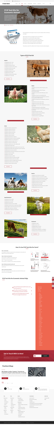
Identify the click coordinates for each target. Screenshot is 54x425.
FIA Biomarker (6, 406)
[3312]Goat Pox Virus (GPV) (8, 202)
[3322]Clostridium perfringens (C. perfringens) (39, 229)
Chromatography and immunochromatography (35, 403)
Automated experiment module (33, 407)
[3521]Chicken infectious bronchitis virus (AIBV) (11, 157)
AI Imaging (30, 400)
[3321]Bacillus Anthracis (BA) (36, 227)
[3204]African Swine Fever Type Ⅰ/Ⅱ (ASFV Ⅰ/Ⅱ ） (39, 95)
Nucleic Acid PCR (31, 398)
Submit (45, 355)
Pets (19, 3)
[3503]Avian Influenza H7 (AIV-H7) (9, 130)
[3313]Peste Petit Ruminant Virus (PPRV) (10, 203)
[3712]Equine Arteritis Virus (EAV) (9, 65)
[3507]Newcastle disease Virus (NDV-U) (10, 136)
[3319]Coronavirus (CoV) (35, 224)
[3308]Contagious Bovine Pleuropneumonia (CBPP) (40, 185)
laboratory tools (31, 406)
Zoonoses (5, 403)
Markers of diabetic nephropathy (22, 404)
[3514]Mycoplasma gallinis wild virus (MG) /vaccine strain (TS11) (14, 147)
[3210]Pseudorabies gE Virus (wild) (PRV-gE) (38, 107)
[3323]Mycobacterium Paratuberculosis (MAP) (39, 230)
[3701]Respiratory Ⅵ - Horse (8, 62)
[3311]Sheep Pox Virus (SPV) (8, 200)
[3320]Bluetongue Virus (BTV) (36, 226)
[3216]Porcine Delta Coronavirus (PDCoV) (38, 112)
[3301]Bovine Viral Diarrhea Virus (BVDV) (38, 175)
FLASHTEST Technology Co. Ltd (11, 422)
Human (25, 3)
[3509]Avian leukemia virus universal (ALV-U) (11, 139)
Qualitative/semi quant (21, 416)
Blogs (45, 399)
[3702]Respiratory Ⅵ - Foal (8, 63)
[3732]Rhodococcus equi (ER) (9, 75)
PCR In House (11, 25)
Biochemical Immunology (33, 399)
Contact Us (39, 3)
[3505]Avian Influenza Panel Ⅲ (9, 133)
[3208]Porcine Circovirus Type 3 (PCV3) (38, 103)
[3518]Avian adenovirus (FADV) (9, 152)
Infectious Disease (20, 400)
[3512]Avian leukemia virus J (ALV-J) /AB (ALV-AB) (12, 144)
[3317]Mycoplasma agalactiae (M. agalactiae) (11, 209)
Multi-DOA (19, 415)
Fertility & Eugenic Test (21, 411)
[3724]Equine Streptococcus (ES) (9, 71)
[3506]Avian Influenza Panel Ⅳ (9, 135)
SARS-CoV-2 (20, 403)
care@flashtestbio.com (17, 1)
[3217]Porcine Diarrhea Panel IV (37, 114)
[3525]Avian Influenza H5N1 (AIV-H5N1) (10, 163)
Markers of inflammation (21, 408)
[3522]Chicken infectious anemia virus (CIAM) (11, 158)
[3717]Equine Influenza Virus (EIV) (9, 68)
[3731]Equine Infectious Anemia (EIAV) (10, 74)
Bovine (33, 173)
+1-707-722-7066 (9, 389)
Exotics (5, 404)
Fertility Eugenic (20, 399)
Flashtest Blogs (7, 366)
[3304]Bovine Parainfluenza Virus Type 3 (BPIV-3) (39, 179)
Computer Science (31, 402)
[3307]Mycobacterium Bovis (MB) (37, 184)
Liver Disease (20, 414)
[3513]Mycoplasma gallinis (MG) (9, 145)
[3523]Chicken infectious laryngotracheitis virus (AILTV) (13, 160)
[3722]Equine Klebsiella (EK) (8, 69)
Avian (5, 125)
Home (16, 3)
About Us (34, 3)
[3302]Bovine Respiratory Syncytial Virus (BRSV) (39, 176)
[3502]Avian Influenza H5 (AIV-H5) (9, 129)
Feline (5, 399)
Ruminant (34, 221)
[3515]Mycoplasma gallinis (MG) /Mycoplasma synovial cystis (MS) (14, 148)
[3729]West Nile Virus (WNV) (8, 72)
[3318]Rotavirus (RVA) (35, 223)
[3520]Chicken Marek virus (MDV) (9, 155)
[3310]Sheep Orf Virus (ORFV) (9, 199)
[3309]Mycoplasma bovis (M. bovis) (37, 187)
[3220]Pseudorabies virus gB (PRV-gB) (38, 115)
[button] (4, 382)
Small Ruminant (7, 197)
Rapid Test (5, 410)
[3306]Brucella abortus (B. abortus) (37, 182)
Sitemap (27, 422)
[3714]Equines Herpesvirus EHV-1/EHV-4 (10, 66)
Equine (5, 60)
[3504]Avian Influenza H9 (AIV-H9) (9, 132)
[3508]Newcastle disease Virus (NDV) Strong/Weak (12, 138)
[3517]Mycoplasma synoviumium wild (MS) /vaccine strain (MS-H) (14, 151)
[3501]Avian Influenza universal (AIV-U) (10, 127)
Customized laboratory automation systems (35, 404)
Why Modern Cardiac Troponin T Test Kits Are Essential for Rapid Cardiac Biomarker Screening (14, 372)
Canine (5, 400)
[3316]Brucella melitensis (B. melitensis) (10, 208)
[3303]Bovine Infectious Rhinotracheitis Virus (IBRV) (40, 178)
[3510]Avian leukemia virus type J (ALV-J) (10, 141)
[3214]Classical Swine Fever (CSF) (37, 111)
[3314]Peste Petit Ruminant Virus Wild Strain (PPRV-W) (12, 205)
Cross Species (6, 401)
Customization (30, 3)
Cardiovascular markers (21, 407)
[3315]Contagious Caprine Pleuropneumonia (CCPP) (12, 206)
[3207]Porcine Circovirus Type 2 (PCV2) (38, 101)
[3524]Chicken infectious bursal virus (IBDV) (11, 161)
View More (8, 78)
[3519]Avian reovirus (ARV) (8, 154)
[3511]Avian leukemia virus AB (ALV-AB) (10, 142)
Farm (22, 3)
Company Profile (47, 398)
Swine (33, 85)
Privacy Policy (32, 422)
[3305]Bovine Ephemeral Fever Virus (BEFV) (38, 181)
